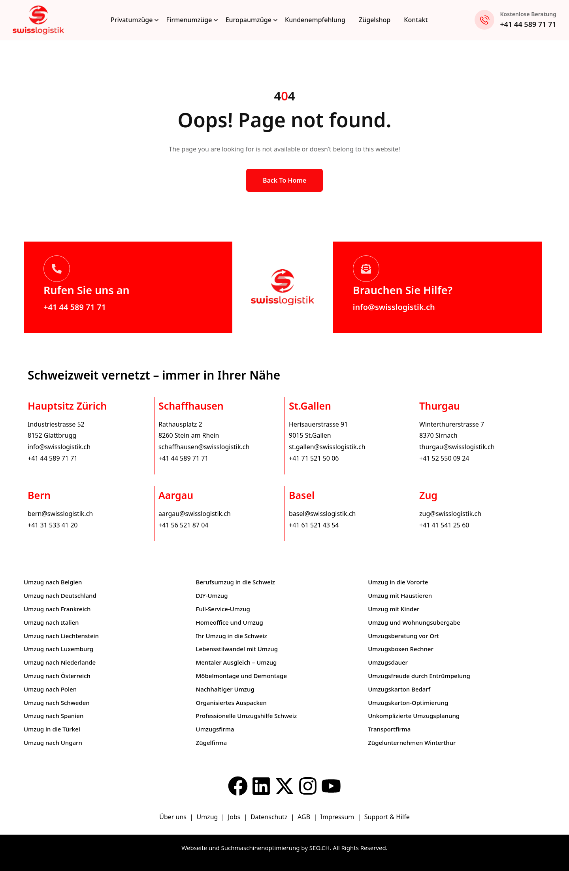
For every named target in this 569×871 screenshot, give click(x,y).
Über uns (173, 816)
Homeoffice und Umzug (229, 622)
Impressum (338, 816)
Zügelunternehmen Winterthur (412, 742)
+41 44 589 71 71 (528, 24)
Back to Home (284, 180)
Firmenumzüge (189, 19)
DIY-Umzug (212, 595)
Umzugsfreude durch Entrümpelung (419, 676)
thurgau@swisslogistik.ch (457, 446)
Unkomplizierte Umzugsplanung (414, 716)
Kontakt (416, 19)
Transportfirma (389, 729)
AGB (305, 816)
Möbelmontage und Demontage (241, 676)
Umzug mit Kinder (393, 609)
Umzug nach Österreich (57, 676)
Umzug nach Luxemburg (58, 649)
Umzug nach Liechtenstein (61, 636)
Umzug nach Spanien (53, 716)
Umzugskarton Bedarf (399, 689)
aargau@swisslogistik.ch (194, 513)
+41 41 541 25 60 (444, 525)
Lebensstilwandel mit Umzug (237, 649)
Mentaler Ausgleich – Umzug (236, 662)
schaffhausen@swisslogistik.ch (203, 446)
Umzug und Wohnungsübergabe (414, 622)
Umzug (207, 816)
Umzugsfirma (215, 729)
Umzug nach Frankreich (57, 609)
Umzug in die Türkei (52, 729)
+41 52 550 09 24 (444, 458)
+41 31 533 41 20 (52, 525)
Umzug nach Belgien (53, 582)
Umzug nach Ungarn (53, 742)
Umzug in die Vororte (398, 582)
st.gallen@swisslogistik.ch (327, 446)
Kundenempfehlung (315, 19)
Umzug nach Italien (51, 622)
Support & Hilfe (387, 816)
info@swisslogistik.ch (394, 307)
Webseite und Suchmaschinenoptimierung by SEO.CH (255, 848)
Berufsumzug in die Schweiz (235, 582)
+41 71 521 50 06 (314, 458)
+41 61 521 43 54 (314, 525)
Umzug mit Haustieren (400, 595)
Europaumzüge (248, 19)
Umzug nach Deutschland (60, 595)
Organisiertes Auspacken (231, 703)
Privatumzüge (132, 19)
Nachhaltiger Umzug (225, 689)
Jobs (234, 816)
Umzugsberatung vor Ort (403, 636)
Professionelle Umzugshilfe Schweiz (246, 716)
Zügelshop (374, 19)
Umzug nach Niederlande (60, 662)
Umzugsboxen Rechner (400, 649)
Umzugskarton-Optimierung (408, 703)
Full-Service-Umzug (223, 609)
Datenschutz (270, 816)
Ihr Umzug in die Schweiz (231, 636)
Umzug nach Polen (50, 689)
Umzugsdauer (388, 662)
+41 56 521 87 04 (183, 525)
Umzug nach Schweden (57, 703)
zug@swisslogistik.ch (450, 513)
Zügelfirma (211, 742)
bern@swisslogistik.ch (60, 513)
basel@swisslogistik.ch (322, 513)
